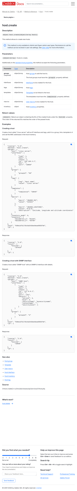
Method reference (30, 12)
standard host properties (24, 62)
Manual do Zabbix (8, 12)
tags (31, 87)
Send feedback (9, 480)
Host (41, 12)
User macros (30, 101)
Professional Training (67, 474)
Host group (8, 398)
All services (44, 478)
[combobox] (47, 4)
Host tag (7, 417)
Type (16, 68)
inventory (33, 106)
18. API (19, 12)
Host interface (9, 409)
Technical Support (46, 474)
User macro (9, 406)
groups (32, 73)
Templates (29, 92)
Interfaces (29, 82)
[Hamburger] (73, 3)
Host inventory (10, 413)
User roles (45, 47)
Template (8, 402)
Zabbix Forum (65, 478)
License (39, 488)
